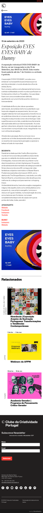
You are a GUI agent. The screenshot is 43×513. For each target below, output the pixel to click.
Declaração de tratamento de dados (30, 501)
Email (3, 448)
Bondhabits (37, 511)
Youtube (5, 215)
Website (5, 207)
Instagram (5, 212)
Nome (4, 442)
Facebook (5, 210)
